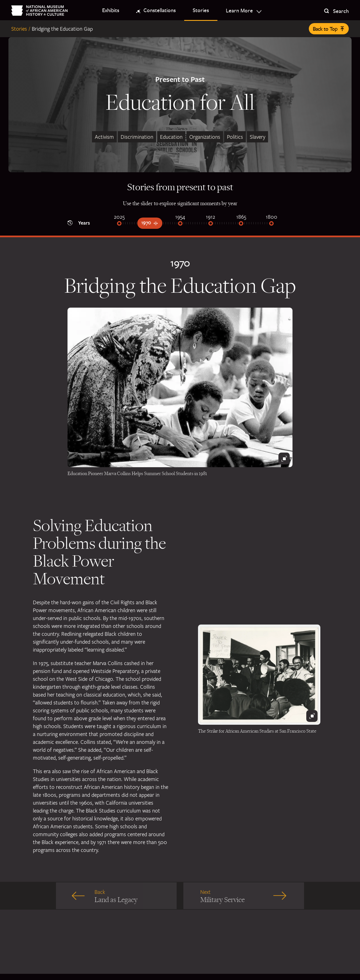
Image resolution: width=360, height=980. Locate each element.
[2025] (119, 223)
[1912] (210, 223)
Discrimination (137, 136)
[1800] (271, 223)
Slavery (257, 136)
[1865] (241, 223)
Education (171, 136)
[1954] (180, 223)
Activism (104, 136)
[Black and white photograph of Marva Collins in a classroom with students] (180, 387)
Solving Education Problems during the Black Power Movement (99, 551)
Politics (235, 136)
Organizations (204, 136)
